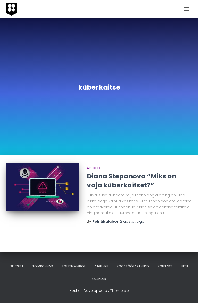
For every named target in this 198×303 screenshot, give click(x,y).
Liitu (184, 266)
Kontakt (165, 266)
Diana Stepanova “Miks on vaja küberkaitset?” (131, 181)
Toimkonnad (42, 266)
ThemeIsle (119, 290)
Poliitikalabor (74, 266)
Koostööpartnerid (133, 266)
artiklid (93, 168)
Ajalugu (101, 266)
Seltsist (16, 266)
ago (132, 221)
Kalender (99, 279)
